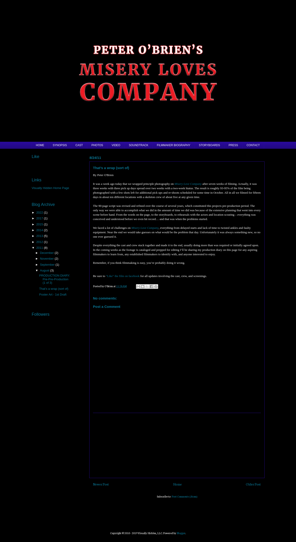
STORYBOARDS (209, 145)
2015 (40, 224)
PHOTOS (97, 145)
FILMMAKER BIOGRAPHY (173, 145)
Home (177, 484)
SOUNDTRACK (138, 145)
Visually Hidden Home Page (50, 188)
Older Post (253, 484)
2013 (40, 236)
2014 (40, 230)
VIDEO (116, 145)
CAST (79, 145)
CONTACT (253, 145)
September (48, 264)
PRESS (233, 145)
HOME (40, 145)
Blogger (181, 533)
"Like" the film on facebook (123, 276)
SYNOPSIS (60, 145)
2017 (40, 218)
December (47, 253)
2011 (40, 247)
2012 (40, 242)
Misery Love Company (188, 184)
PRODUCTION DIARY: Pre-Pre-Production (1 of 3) (54, 279)
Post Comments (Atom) (184, 496)
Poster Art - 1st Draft (52, 294)
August (45, 270)
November (47, 258)
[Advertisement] (177, 445)
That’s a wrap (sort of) (53, 288)
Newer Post (101, 484)
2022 (40, 212)
